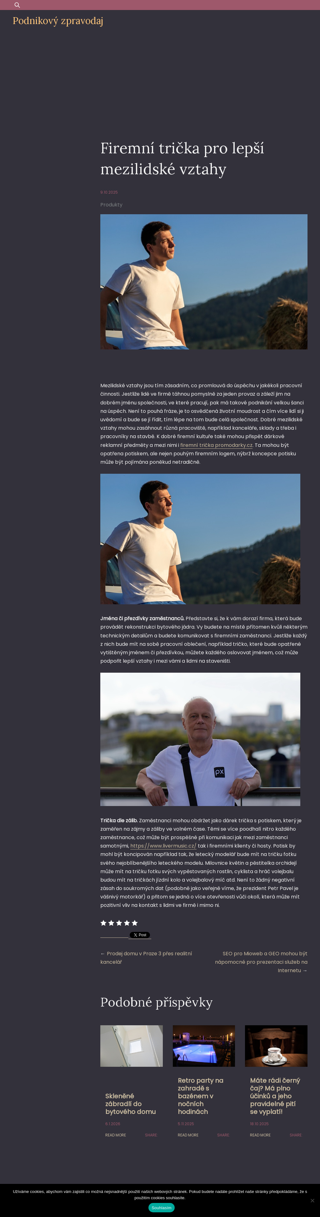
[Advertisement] (160, 78)
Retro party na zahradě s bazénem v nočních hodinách (200, 1096)
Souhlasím (162, 1207)
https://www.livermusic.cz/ (163, 845)
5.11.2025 (186, 1123)
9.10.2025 (109, 192)
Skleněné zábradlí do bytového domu (130, 1104)
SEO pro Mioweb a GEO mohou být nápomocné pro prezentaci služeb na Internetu (261, 962)
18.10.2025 (259, 1123)
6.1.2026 (112, 1123)
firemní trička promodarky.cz (216, 445)
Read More (115, 1135)
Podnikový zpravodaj (57, 21)
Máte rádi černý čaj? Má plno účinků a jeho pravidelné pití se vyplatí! (275, 1096)
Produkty (111, 204)
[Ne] (312, 1200)
